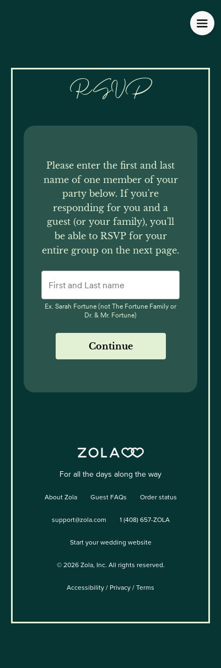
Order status (158, 497)
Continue (111, 346)
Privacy (120, 588)
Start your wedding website (111, 543)
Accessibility (85, 588)
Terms (145, 588)
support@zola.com (79, 520)
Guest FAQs (108, 497)
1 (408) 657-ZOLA (145, 520)
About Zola (61, 497)
